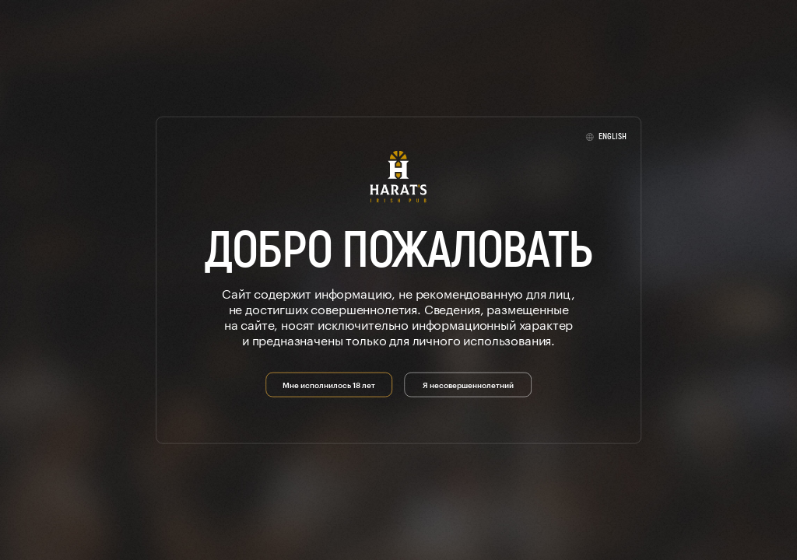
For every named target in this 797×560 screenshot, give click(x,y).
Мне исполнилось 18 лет (329, 383)
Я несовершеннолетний (468, 383)
